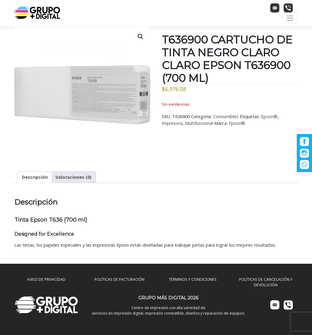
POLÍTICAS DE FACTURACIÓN (119, 279)
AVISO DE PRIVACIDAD (46, 279)
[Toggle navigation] (290, 17)
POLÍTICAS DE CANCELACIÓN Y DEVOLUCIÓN (265, 282)
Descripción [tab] (35, 177)
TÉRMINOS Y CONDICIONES (193, 279)
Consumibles (226, 116)
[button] (140, 36)
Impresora (172, 123)
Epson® (269, 116)
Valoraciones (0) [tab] (73, 177)
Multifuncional (199, 123)
